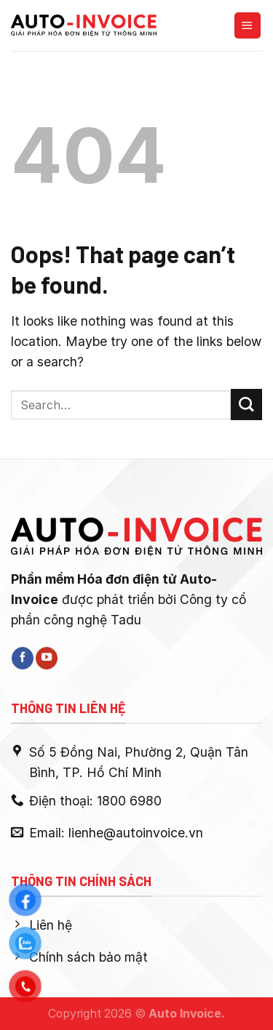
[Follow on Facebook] (22, 658)
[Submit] (246, 404)
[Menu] (247, 25)
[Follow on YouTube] (47, 658)
